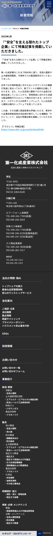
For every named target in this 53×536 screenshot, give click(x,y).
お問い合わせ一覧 (11, 367)
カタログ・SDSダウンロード (16, 533)
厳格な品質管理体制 (12, 289)
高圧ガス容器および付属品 (18, 459)
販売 (4, 422)
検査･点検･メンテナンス (15, 504)
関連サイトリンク (11, 319)
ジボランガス (12, 408)
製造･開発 (7, 387)
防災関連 (10, 520)
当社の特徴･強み (11, 278)
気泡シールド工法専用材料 (18, 402)
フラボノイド (12, 414)
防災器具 (10, 441)
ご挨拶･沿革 (8, 308)
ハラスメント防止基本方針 (15, 325)
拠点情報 (6, 315)
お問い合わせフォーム (13, 371)
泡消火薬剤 (11, 428)
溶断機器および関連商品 (17, 465)
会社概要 (6, 312)
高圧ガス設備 (12, 497)
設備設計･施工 (9, 491)
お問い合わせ (9, 360)
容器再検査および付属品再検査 (20, 510)
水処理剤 (10, 477)
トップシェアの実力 (12, 286)
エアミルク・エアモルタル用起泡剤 (22, 399)
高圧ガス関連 (12, 523)
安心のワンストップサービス (17, 293)
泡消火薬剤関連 (13, 517)
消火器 (9, 431)
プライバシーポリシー (13, 322)
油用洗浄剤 (11, 480)
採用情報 (7, 346)
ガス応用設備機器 (14, 462)
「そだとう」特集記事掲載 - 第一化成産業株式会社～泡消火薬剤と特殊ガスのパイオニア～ (18, 6)
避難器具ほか (12, 438)
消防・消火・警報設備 (16, 494)
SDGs (5, 333)
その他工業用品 (13, 483)
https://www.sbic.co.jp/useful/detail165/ (22, 129)
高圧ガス (10, 456)
